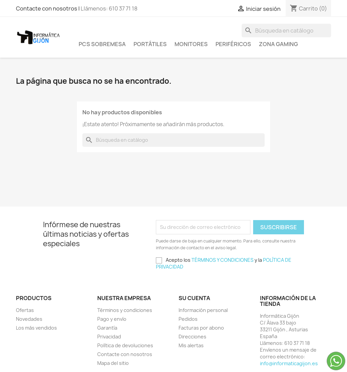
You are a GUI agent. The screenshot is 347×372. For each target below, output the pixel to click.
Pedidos (188, 319)
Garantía (107, 328)
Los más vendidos (36, 328)
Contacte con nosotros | (48, 8)
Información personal (203, 310)
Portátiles (150, 44)
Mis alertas (191, 345)
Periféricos (233, 44)
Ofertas (25, 310)
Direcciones (192, 336)
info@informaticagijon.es (289, 363)
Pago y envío (111, 319)
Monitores (191, 44)
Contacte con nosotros (124, 354)
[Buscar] (286, 30)
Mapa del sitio (113, 363)
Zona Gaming (278, 44)
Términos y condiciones (124, 310)
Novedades (29, 319)
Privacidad (109, 336)
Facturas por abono (201, 328)
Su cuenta (194, 298)
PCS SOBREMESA (102, 44)
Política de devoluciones (125, 345)
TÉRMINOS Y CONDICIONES (222, 260)
